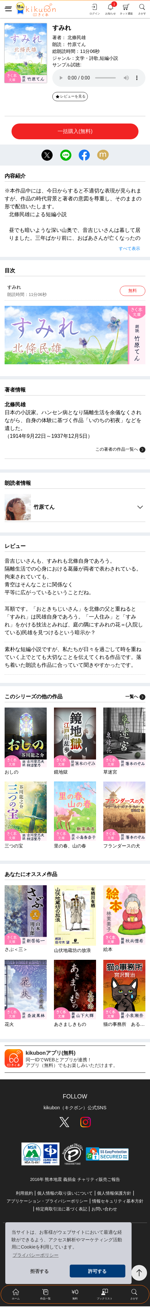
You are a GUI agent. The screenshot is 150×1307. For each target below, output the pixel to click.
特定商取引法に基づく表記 (61, 1209)
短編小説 (109, 58)
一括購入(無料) (75, 131)
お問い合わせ (104, 1209)
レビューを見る (70, 96)
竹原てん (76, 44)
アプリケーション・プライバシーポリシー (47, 1201)
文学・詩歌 (86, 58)
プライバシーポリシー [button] (35, 1255)
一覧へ (135, 697)
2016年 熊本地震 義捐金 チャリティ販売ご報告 (75, 1180)
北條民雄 (76, 37)
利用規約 (24, 1193)
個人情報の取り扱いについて (65, 1193)
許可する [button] (97, 1271)
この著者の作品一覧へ (120, 450)
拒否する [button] (39, 1271)
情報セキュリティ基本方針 (117, 1201)
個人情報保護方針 (114, 1193)
